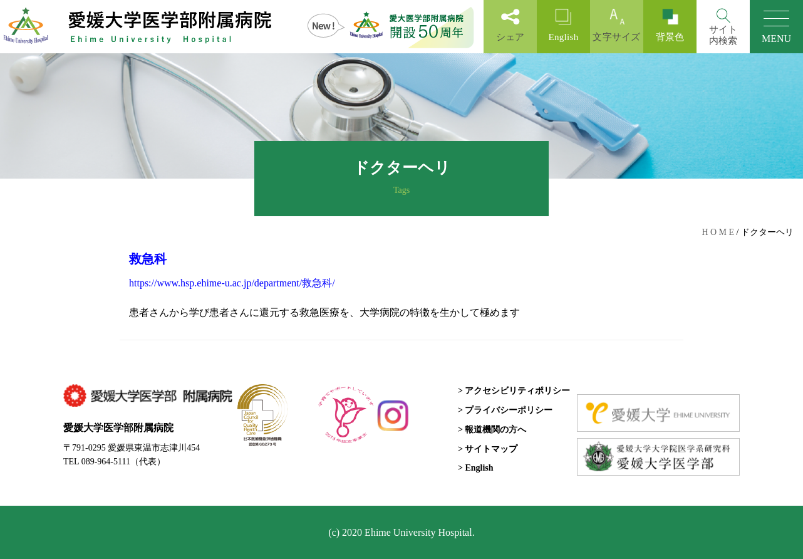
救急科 (148, 259)
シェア (510, 25)
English (563, 25)
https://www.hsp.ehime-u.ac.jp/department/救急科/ (232, 283)
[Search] (723, 26)
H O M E (718, 232)
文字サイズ (616, 25)
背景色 (670, 25)
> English (476, 468)
